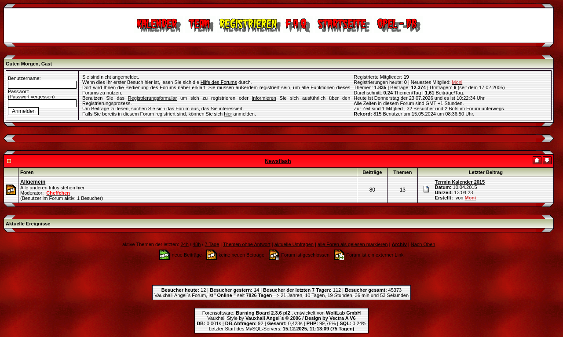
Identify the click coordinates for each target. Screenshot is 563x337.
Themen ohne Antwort (247, 244)
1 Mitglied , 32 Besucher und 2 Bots (421, 108)
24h (184, 244)
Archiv (399, 244)
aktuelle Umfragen (294, 244)
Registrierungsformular (152, 98)
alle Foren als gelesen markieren (353, 244)
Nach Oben (423, 244)
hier (228, 113)
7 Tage (212, 244)
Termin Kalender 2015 (460, 182)
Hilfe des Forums (219, 82)
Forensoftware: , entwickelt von (281, 312)
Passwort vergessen (31, 96)
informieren (264, 98)
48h (197, 244)
